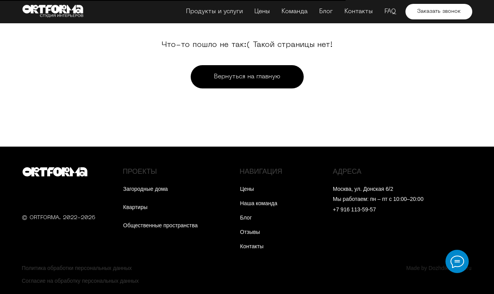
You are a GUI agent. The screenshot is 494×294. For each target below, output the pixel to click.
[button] (438, 11)
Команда (295, 12)
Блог (326, 12)
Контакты (358, 12)
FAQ (390, 12)
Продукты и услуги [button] (214, 12)
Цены (262, 12)
